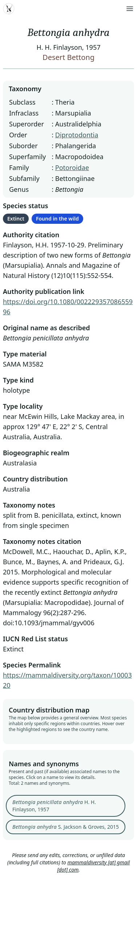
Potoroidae (72, 167)
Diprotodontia (76, 134)
